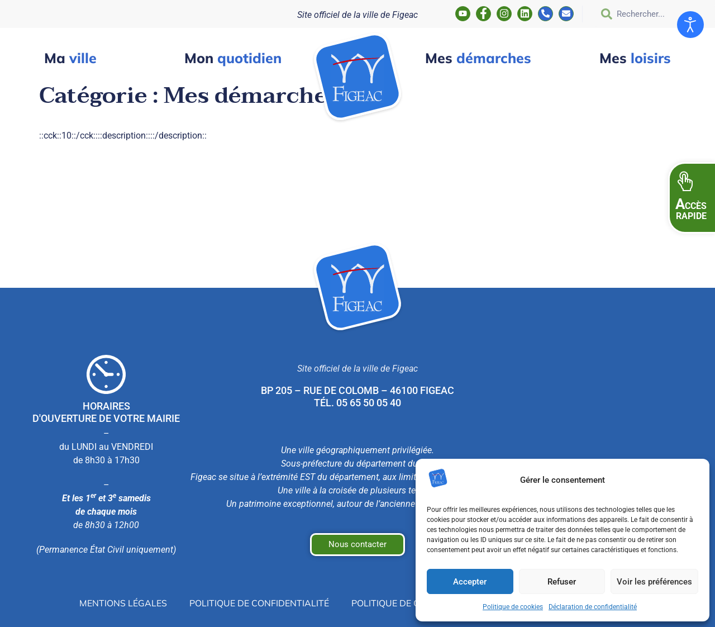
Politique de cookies (513, 607)
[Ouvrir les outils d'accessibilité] (690, 24)
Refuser (561, 582)
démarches (478, 57)
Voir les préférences (654, 582)
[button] (691, 198)
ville (70, 57)
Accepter (470, 582)
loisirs (635, 57)
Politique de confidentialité (259, 603)
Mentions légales (123, 603)
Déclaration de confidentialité (593, 607)
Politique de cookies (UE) (411, 603)
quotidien (233, 57)
